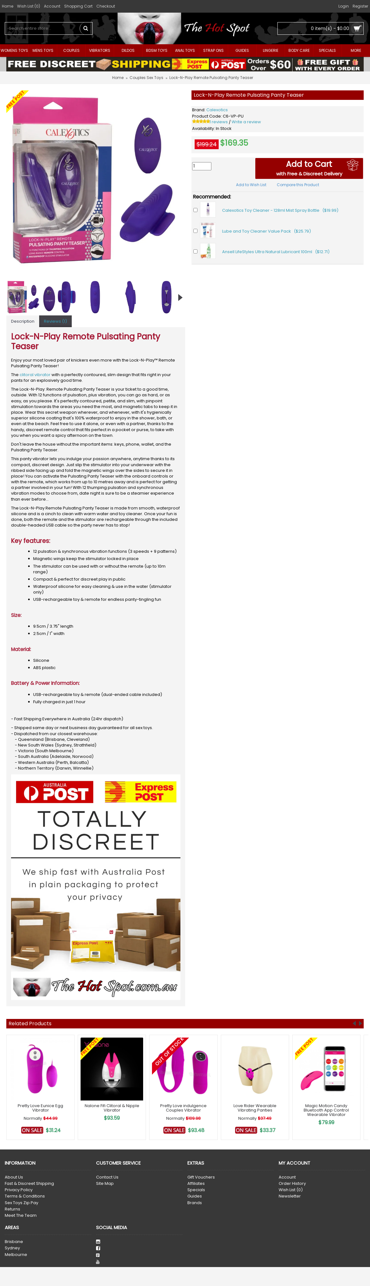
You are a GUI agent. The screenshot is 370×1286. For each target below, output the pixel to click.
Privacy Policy (19, 1190)
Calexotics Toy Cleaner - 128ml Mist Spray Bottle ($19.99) (280, 210)
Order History (292, 1183)
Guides (194, 1196)
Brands (194, 1203)
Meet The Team (21, 1215)
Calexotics (217, 110)
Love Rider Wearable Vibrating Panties (255, 1108)
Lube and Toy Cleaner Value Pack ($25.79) (266, 231)
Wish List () (291, 1190)
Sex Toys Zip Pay (21, 1203)
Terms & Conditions (25, 1196)
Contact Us (107, 1177)
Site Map (105, 1183)
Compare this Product (298, 184)
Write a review (246, 122)
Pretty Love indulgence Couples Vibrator (183, 1108)
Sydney (12, 1248)
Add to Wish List (251, 184)
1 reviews (218, 122)
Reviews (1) (55, 321)
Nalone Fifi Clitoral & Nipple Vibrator (112, 1108)
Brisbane (14, 1242)
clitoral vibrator (35, 375)
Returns (12, 1209)
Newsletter (290, 1196)
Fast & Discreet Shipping (29, 1183)
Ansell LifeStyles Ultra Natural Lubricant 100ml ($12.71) (276, 252)
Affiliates (196, 1183)
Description (22, 321)
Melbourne (16, 1255)
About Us (14, 1177)
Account (287, 1177)
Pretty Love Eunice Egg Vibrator (40, 1108)
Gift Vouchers (201, 1177)
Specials (196, 1190)
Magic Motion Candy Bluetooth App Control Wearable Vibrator (326, 1110)
